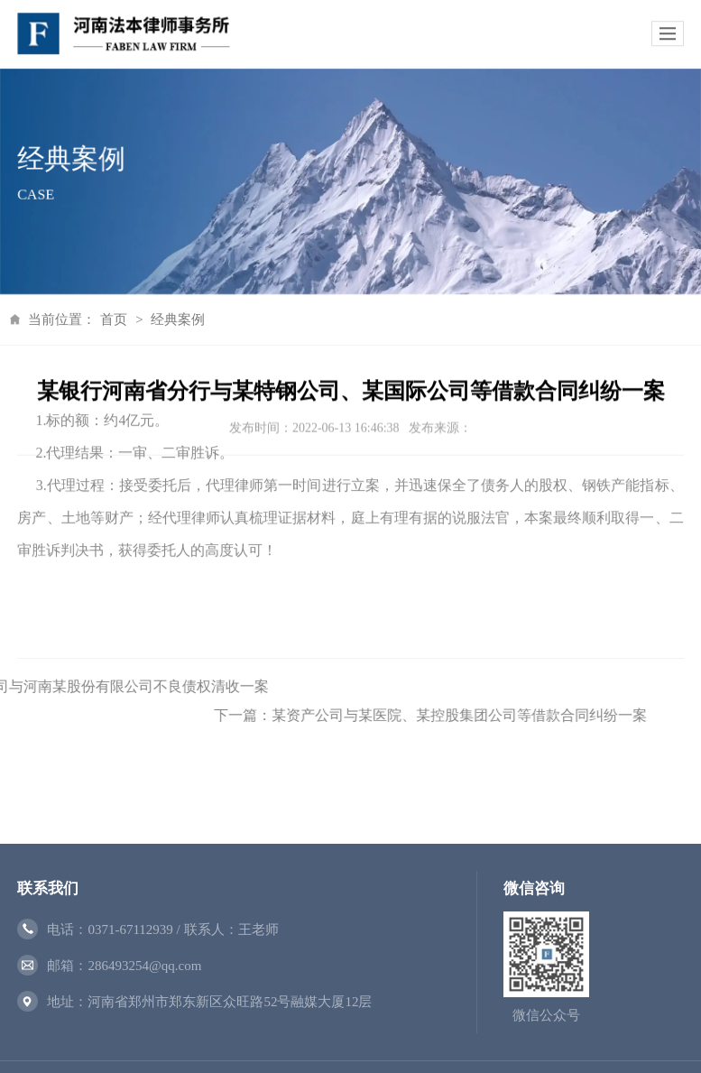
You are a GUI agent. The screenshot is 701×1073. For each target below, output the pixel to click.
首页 (93, 319)
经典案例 (158, 319)
